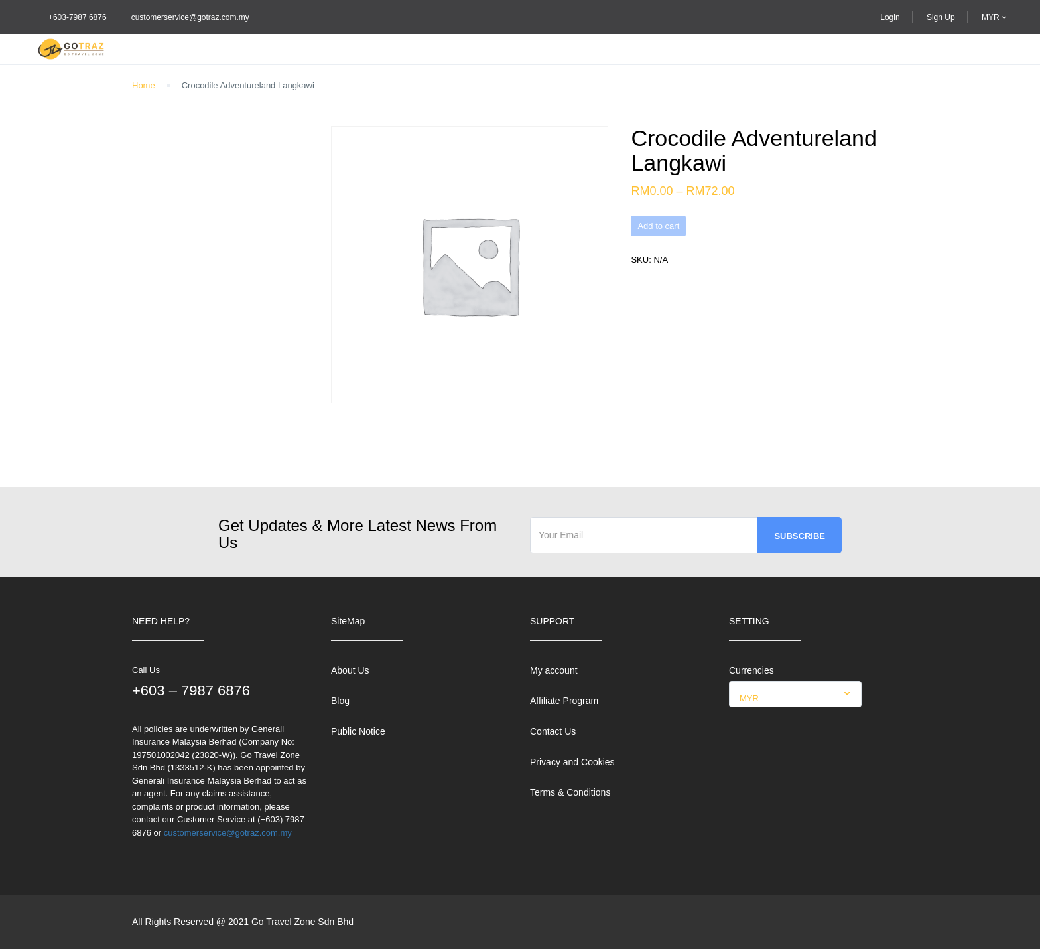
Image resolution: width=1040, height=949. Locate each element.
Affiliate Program (564, 700)
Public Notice (358, 731)
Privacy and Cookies (572, 762)
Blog (340, 700)
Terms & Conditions (570, 792)
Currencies (751, 670)
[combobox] (795, 694)
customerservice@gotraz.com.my (190, 17)
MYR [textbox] (749, 698)
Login (889, 17)
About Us (350, 670)
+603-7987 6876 (77, 17)
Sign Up (941, 17)
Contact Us (553, 731)
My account (554, 670)
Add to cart (658, 226)
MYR (994, 17)
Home (143, 85)
